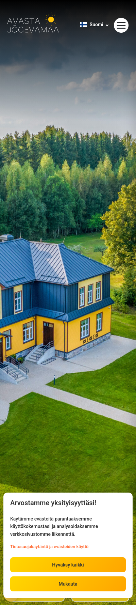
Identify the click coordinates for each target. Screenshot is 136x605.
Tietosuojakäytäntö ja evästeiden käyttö (49, 546)
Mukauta (67, 584)
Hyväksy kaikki (68, 565)
